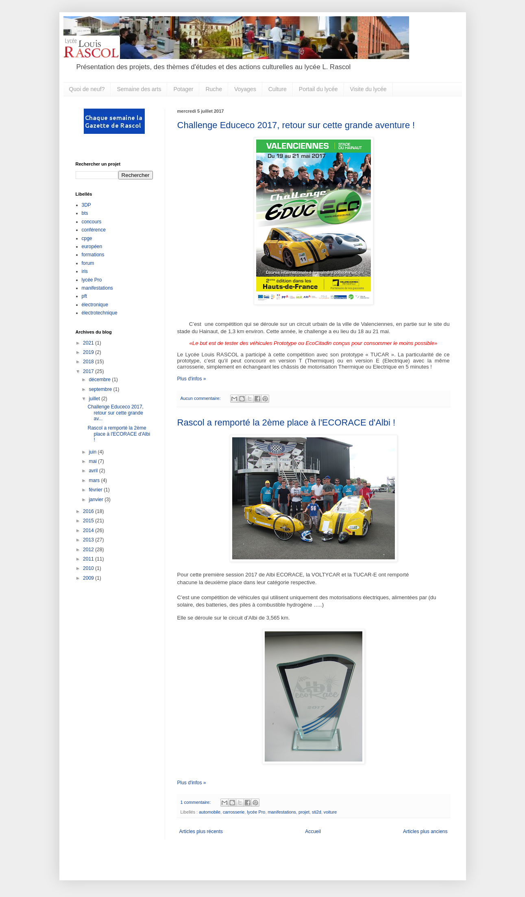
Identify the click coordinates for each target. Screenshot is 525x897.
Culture (277, 89)
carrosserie (233, 812)
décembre (100, 379)
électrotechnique (100, 313)
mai (93, 461)
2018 (89, 361)
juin (93, 452)
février (96, 490)
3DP (86, 205)
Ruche (213, 89)
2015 (89, 521)
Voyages (245, 89)
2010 (89, 568)
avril (94, 471)
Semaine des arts (139, 89)
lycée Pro (256, 812)
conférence (94, 230)
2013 (89, 540)
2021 (89, 343)
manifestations (282, 812)
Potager (183, 89)
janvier (97, 499)
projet (303, 812)
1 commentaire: (196, 802)
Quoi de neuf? (87, 89)
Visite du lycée (368, 89)
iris (85, 271)
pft (84, 296)
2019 (89, 352)
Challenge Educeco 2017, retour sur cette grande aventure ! (296, 125)
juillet (95, 399)
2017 (89, 371)
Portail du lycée (318, 89)
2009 (89, 578)
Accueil (313, 831)
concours (92, 222)
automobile (209, 812)
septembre (101, 389)
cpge (87, 238)
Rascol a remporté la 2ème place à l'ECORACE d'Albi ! (286, 422)
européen (92, 246)
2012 (89, 549)
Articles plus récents (201, 831)
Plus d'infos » (191, 379)
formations (93, 255)
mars (95, 480)
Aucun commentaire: (201, 398)
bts (85, 213)
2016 (89, 511)
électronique (95, 305)
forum (88, 263)
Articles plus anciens (425, 831)
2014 (89, 530)
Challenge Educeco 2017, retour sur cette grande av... (115, 412)
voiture (330, 812)
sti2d (316, 812)
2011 (89, 559)
